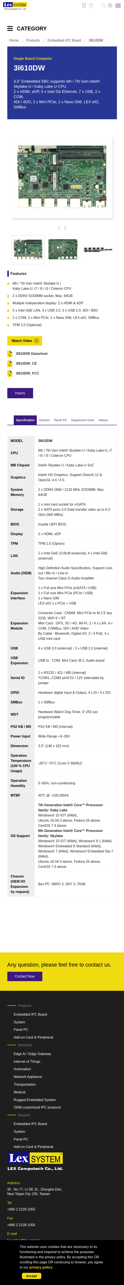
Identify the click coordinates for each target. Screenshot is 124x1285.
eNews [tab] (103, 420)
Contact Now (25, 976)
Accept (31, 1276)
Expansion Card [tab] (82, 420)
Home (14, 40)
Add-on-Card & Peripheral (33, 1037)
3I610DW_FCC (27, 373)
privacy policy (40, 1267)
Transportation (25, 1084)
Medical (20, 1092)
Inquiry (20, 393)
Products (33, 40)
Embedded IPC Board (64, 40)
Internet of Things (27, 1061)
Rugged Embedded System (35, 1100)
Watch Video (22, 341)
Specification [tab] (25, 420)
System (19, 1022)
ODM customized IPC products (37, 1107)
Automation (22, 1069)
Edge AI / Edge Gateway (32, 1054)
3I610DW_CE (26, 363)
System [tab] (44, 420)
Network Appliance (28, 1077)
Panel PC (21, 1029)
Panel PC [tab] (60, 420)
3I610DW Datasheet (32, 353)
